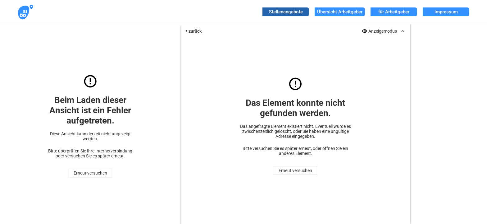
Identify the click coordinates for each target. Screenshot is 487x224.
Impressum (446, 12)
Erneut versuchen (90, 172)
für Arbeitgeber (393, 12)
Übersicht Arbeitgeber (339, 12)
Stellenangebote (286, 12)
